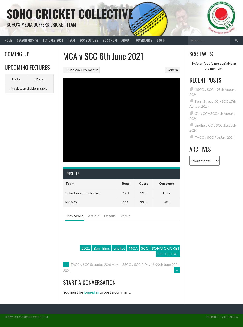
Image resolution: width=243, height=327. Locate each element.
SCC (144, 248)
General (172, 70)
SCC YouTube (88, 40)
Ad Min (93, 70)
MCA (133, 248)
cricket (119, 248)
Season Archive (27, 40)
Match (40, 79)
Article (93, 215)
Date (16, 79)
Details (110, 215)
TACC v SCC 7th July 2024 (214, 137)
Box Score (75, 215)
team (71, 40)
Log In (161, 40)
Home (8, 40)
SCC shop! (110, 40)
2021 (85, 248)
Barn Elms (101, 248)
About (126, 40)
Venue (125, 215)
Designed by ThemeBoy (222, 316)
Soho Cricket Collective (70, 13)
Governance (143, 40)
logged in (91, 292)
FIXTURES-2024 (53, 40)
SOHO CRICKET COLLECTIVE (166, 251)
